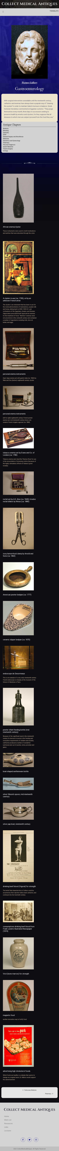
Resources (8, 1123)
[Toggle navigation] (3, 12)
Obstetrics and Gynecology (11, 141)
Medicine (6, 139)
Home (6, 1116)
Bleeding (6, 130)
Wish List (7, 1120)
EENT (4, 134)
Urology (5, 151)
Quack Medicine (8, 147)
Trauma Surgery (8, 149)
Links (6, 1127)
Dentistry (6, 132)
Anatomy (6, 128)
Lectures (7, 1131)
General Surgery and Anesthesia (13, 136)
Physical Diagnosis (9, 145)
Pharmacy (6, 143)
